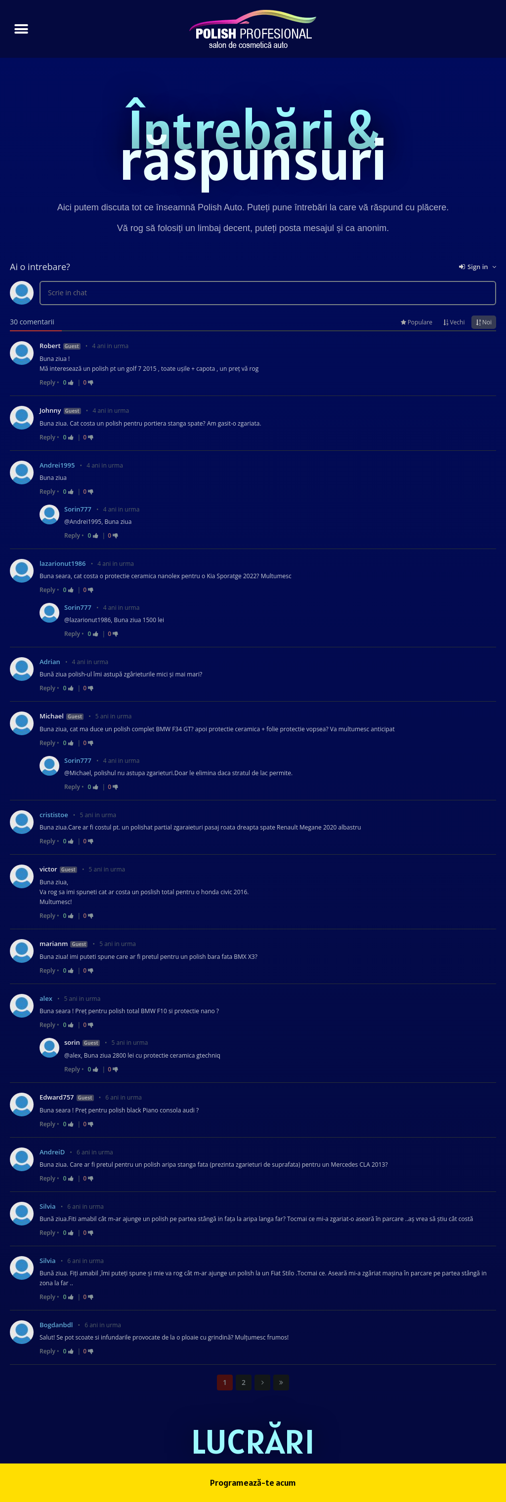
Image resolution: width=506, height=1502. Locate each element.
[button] (21, 29)
